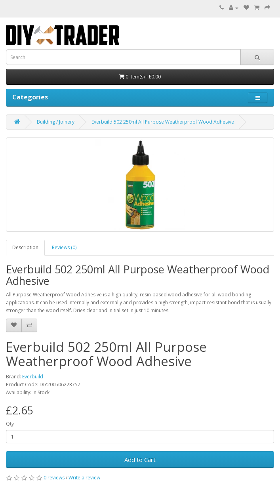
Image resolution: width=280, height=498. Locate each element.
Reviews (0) (64, 247)
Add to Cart (140, 460)
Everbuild (32, 376)
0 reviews (54, 477)
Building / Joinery (55, 121)
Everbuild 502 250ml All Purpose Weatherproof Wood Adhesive (162, 121)
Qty (10, 423)
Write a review (84, 477)
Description (25, 247)
